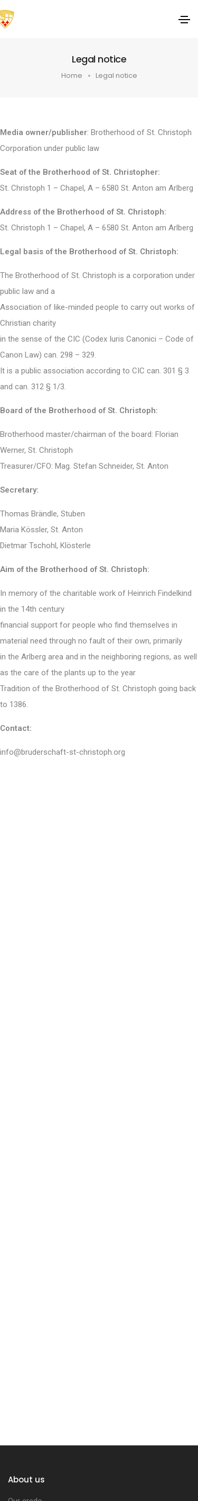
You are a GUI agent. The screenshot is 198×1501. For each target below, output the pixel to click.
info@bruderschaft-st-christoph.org (62, 752)
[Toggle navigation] (184, 19)
